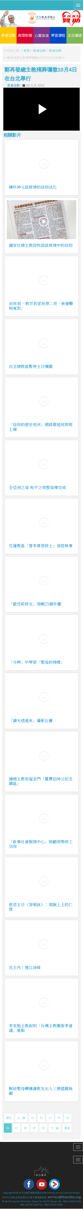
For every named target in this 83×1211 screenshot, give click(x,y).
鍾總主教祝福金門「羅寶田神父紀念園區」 (41, 781)
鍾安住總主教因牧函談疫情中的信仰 (41, 245)
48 (25, 1128)
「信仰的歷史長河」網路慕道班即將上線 (41, 427)
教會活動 (8, 35)
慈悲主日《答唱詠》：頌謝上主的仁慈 (41, 906)
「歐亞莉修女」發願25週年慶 (35, 604)
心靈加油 (42, 35)
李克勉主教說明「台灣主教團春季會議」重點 (41, 1028)
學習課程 (58, 35)
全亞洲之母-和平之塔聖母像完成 (37, 487)
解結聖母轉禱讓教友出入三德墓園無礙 (41, 1090)
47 (16, 1128)
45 (67, 1118)
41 (32, 1118)
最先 (9, 1118)
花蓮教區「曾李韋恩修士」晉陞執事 (41, 545)
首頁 (26, 50)
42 (41, 1118)
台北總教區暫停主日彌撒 (31, 366)
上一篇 (21, 1118)
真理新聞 (25, 35)
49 (34, 1128)
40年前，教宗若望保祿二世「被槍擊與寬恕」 (41, 305)
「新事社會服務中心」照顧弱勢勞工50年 (41, 844)
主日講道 (75, 35)
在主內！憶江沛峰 (25, 967)
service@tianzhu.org (64, 1197)
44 (58, 1118)
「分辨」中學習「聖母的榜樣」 (37, 662)
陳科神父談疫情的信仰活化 (33, 187)
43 (50, 1118)
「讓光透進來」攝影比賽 (31, 720)
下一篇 (55, 1128)
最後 (67, 1128)
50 (43, 1128)
